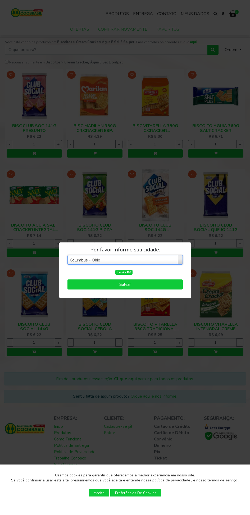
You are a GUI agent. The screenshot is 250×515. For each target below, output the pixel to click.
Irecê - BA (124, 272)
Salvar (125, 284)
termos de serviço (222, 480)
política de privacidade (171, 480)
